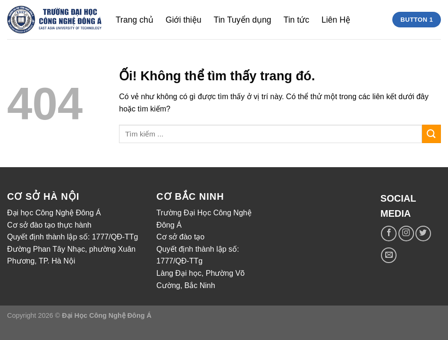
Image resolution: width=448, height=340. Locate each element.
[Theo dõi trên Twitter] (423, 233)
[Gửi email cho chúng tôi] (389, 255)
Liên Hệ (335, 20)
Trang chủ (134, 20)
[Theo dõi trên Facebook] (389, 233)
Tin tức (296, 20)
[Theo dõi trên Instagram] (406, 233)
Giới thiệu (184, 20)
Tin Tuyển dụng (242, 20)
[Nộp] (431, 134)
